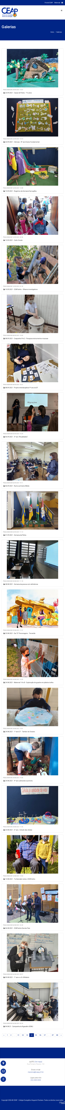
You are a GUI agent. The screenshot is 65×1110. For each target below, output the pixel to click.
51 (18, 1035)
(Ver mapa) (38, 1062)
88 (57, 1035)
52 (23, 1035)
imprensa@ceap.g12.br (36, 1072)
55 (36, 1035)
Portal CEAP (49, 3)
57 (45, 1035)
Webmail (57, 3)
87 (53, 1035)
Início (52, 32)
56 (40, 1035)
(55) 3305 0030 (36, 1080)
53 (27, 1035)
